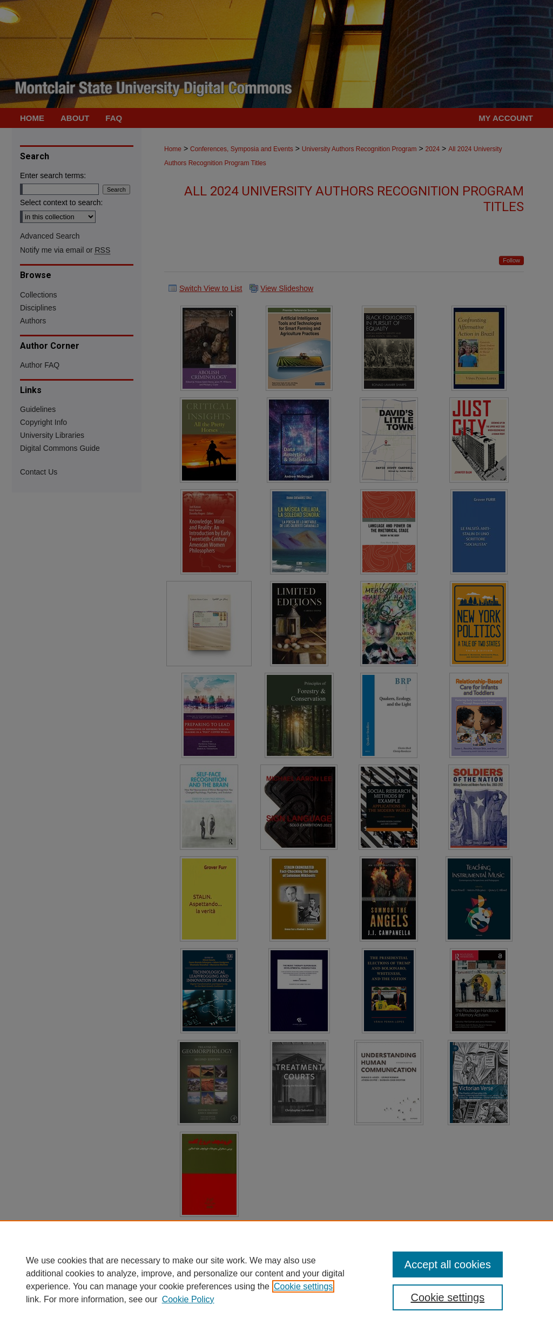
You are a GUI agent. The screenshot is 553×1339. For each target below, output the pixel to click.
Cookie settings (303, 1286)
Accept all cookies (447, 1264)
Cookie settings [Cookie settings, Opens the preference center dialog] (447, 1297)
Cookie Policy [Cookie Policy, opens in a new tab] (188, 1299)
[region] (276, 1279)
